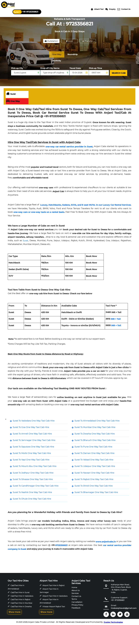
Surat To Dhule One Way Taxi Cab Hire (32, 498)
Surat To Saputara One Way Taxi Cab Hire (33, 446)
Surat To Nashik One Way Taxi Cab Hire (32, 492)
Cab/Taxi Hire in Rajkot (20, 599)
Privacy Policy (77, 604)
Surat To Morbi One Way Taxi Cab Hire (32, 452)
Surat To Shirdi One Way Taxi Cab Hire (94, 485)
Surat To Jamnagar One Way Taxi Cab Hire (34, 439)
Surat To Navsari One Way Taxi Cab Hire (94, 472)
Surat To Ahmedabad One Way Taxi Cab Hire (97, 420)
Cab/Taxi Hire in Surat (20, 592)
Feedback (76, 607)
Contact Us (123, 9)
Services (75, 593)
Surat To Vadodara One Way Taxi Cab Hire (33, 420)
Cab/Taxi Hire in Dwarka (21, 606)
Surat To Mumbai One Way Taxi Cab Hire (95, 426)
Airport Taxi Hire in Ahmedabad (49, 601)
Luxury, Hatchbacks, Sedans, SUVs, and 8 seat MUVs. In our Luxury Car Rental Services (85, 204)
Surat (11, 94)
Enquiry (110, 9)
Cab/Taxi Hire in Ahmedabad (16, 587)
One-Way (58, 54)
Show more (14, 611)
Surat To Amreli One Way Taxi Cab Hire (32, 433)
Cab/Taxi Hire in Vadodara (22, 595)
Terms (74, 599)
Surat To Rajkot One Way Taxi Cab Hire (94, 479)
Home (74, 587)
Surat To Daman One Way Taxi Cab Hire (94, 452)
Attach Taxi (97, 9)
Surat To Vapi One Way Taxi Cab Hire (31, 459)
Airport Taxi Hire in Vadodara (54, 595)
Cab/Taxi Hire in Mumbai (21, 602)
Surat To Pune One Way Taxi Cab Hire (93, 446)
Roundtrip (76, 54)
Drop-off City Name (49, 68)
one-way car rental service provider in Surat (69, 146)
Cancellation (77, 601)
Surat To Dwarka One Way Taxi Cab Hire (95, 433)
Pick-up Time (95, 68)
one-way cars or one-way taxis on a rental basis (38, 211)
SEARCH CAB (118, 72)
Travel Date (75, 68)
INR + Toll (116, 318)
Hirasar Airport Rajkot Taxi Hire (52, 608)
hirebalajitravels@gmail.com (124, 608)
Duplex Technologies (113, 622)
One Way (13, 101)
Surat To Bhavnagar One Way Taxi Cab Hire (96, 492)
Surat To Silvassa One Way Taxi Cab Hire (33, 479)
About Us (76, 590)
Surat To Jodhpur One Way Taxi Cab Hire (33, 472)
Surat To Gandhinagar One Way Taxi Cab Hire (35, 485)
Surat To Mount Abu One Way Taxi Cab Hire (34, 465)
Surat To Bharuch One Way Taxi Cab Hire (95, 439)
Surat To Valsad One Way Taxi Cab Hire (94, 459)
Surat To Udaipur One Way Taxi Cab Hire (95, 465)
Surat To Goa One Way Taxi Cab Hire (31, 426)
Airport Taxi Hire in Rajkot (53, 585)
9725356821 (61, 545)
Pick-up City (17, 68)
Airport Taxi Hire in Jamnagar (49, 590)
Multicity (57, 60)
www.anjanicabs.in (106, 541)
